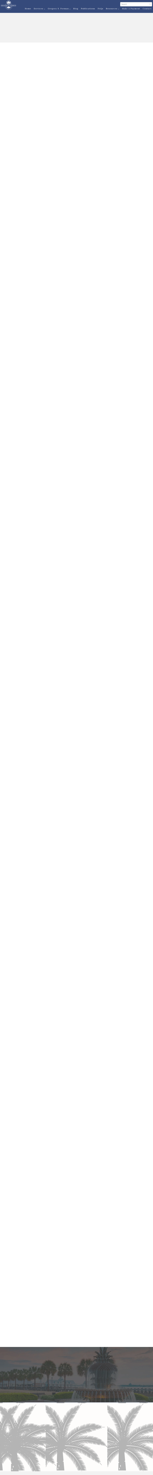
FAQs (100, 9)
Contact (146, 9)
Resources (112, 9)
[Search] (135, 4)
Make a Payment (130, 9)
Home (27, 9)
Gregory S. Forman (58, 9)
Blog (75, 9)
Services (39, 9)
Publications (87, 9)
